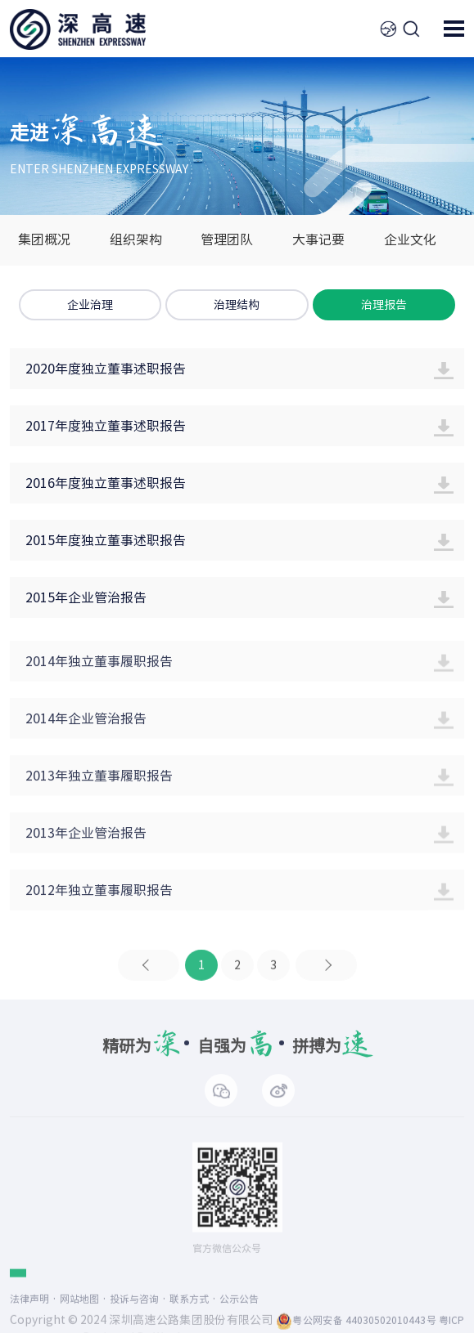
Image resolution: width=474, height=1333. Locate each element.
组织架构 (136, 239)
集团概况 (44, 239)
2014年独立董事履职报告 (99, 673)
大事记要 (318, 239)
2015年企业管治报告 (86, 597)
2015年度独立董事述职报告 (105, 540)
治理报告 (384, 305)
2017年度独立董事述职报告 (105, 425)
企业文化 (410, 239)
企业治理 (90, 305)
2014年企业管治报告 (86, 730)
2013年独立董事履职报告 (99, 787)
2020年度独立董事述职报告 (105, 368)
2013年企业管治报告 (86, 845)
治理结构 (237, 305)
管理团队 (227, 239)
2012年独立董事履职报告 (99, 902)
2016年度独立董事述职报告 (105, 483)
